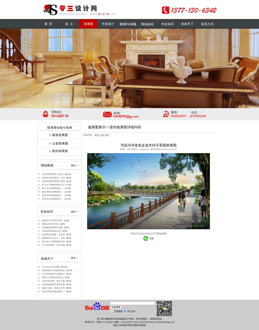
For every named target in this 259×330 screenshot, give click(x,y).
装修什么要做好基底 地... (53, 277)
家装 (97, 135)
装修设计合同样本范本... (53, 220)
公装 (102, 135)
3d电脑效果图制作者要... (53, 227)
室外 (107, 135)
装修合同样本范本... (51, 224)
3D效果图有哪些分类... (52, 231)
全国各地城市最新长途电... (54, 181)
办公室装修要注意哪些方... (54, 274)
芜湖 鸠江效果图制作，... (53, 199)
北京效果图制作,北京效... (53, 174)
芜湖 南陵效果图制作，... (53, 192)
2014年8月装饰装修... (51, 267)
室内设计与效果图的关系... (54, 241)
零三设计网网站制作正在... (54, 185)
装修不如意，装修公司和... (54, 288)
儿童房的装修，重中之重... (54, 281)
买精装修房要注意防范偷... (54, 284)
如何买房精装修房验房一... (54, 291)
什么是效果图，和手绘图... (54, 245)
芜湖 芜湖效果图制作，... (53, 195)
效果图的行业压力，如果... (54, 238)
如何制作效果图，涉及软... (54, 234)
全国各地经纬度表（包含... (54, 178)
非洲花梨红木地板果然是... (54, 270)
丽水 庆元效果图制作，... (53, 188)
